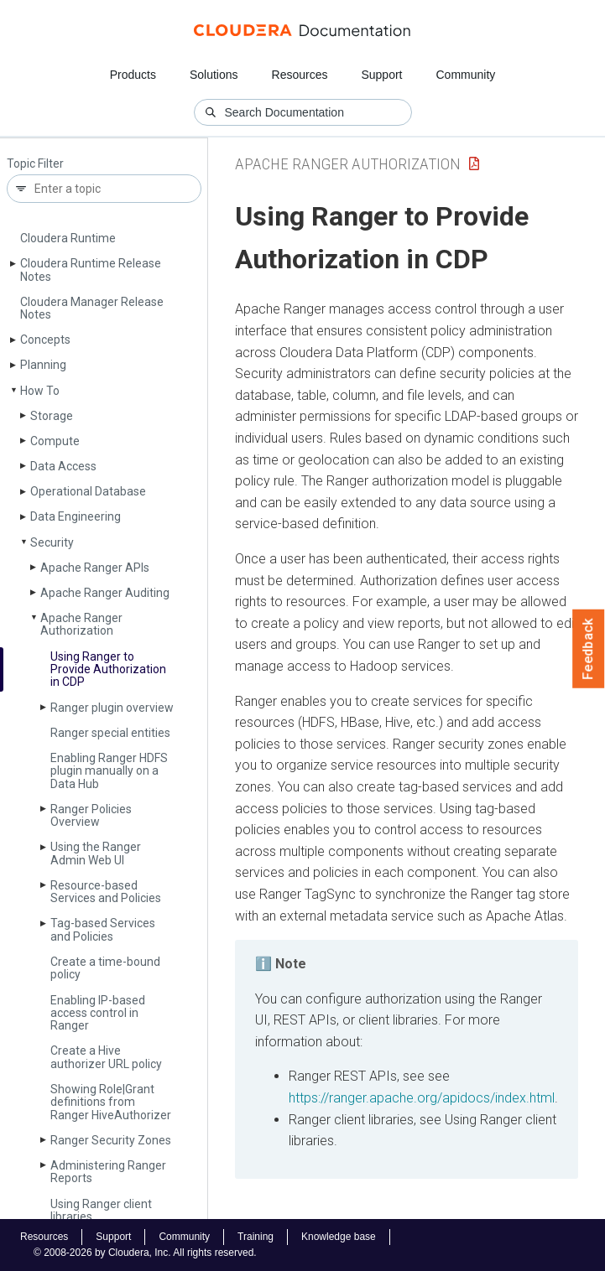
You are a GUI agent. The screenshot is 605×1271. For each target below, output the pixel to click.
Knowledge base (338, 1236)
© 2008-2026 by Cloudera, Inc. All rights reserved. (145, 1252)
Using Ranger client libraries (101, 1210)
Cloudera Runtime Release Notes (90, 270)
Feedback (589, 649)
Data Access (63, 466)
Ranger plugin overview (112, 707)
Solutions (214, 74)
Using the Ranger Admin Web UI (95, 853)
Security (52, 542)
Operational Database (88, 491)
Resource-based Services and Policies (105, 892)
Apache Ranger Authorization (81, 624)
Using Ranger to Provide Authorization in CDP (108, 669)
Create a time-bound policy (105, 968)
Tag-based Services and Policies (102, 929)
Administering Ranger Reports (108, 1172)
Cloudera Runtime (68, 238)
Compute (55, 441)
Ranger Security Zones (110, 1140)
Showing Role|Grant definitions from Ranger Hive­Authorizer (110, 1102)
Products (133, 74)
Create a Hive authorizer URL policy (106, 1057)
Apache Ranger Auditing (105, 592)
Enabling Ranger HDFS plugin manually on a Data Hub (109, 771)
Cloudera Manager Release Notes (92, 308)
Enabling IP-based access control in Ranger (97, 1013)
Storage (51, 416)
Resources (300, 74)
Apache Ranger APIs (94, 567)
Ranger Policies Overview (91, 815)
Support (381, 74)
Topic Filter (35, 164)
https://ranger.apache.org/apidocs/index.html (422, 1098)
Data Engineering (75, 516)
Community (466, 74)
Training (255, 1236)
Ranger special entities (110, 732)
